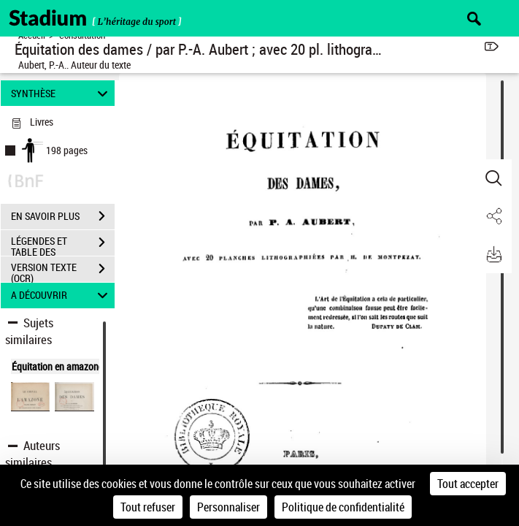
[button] (493, 178)
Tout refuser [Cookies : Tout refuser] (147, 507)
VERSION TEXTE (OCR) (63, 270)
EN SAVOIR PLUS (63, 216)
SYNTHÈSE (61, 93)
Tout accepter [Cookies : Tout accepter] (468, 484)
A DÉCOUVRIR (61, 295)
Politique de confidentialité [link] (343, 507)
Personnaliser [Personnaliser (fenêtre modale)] (228, 507)
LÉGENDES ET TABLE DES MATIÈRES (63, 244)
